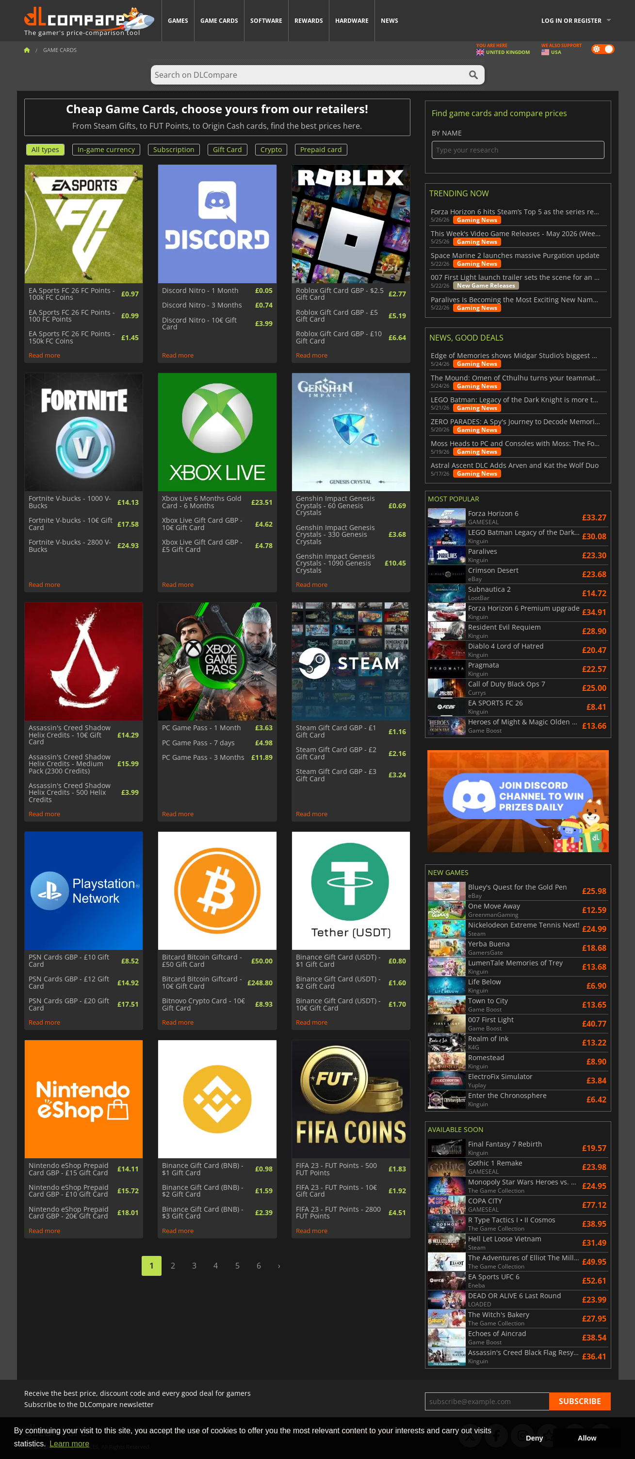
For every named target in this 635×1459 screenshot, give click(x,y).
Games (178, 21)
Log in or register (571, 21)
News (389, 21)
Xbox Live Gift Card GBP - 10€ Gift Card (202, 524)
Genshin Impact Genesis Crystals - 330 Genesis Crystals (335, 534)
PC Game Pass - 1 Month (201, 727)
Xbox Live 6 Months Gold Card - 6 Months (202, 502)
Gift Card (227, 149)
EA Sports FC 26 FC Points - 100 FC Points (72, 316)
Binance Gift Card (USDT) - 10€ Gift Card (338, 1004)
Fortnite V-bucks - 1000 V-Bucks (70, 502)
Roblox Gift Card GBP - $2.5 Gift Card (340, 294)
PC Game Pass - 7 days (198, 742)
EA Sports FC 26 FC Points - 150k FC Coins (72, 337)
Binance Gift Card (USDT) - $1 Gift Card (338, 961)
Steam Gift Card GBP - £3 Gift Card (336, 775)
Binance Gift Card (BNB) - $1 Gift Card (203, 1169)
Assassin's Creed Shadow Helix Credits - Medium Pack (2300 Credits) (70, 764)
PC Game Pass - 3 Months (203, 757)
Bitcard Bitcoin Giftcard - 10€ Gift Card (202, 983)
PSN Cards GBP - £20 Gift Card (69, 1004)
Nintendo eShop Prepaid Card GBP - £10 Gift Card (69, 1191)
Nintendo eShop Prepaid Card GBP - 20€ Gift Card (69, 1213)
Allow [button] (587, 1438)
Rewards (308, 21)
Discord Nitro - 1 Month (200, 290)
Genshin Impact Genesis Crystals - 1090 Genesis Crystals (335, 563)
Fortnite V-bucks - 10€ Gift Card (71, 524)
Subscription (174, 149)
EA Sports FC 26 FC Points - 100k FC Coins (72, 294)
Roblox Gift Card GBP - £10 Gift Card (339, 337)
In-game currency (106, 149)
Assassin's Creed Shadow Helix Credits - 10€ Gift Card (70, 734)
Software (266, 21)
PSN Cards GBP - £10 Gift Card (69, 961)
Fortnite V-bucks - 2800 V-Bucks (70, 546)
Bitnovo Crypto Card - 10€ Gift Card (203, 1004)
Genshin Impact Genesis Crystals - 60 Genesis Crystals (335, 505)
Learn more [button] (69, 1444)
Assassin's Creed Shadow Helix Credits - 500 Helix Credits (70, 792)
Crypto (271, 149)
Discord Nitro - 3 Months (202, 305)
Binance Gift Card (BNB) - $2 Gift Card (203, 1191)
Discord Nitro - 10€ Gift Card (199, 324)
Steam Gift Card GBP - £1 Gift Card (336, 731)
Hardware (352, 21)
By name (518, 144)
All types (45, 149)
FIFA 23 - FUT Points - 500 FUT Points (336, 1169)
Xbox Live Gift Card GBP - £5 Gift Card (202, 546)
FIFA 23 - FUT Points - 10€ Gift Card (336, 1191)
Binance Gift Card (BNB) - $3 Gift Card (203, 1213)
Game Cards (219, 21)
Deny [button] (534, 1438)
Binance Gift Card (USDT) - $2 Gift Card (338, 983)
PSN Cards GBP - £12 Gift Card (69, 983)
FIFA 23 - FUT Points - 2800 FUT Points (338, 1213)
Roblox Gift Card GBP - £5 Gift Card (337, 316)
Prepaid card (321, 149)
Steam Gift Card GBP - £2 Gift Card (336, 753)
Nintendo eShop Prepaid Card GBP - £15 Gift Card (69, 1169)
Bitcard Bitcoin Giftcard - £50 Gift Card (202, 961)
